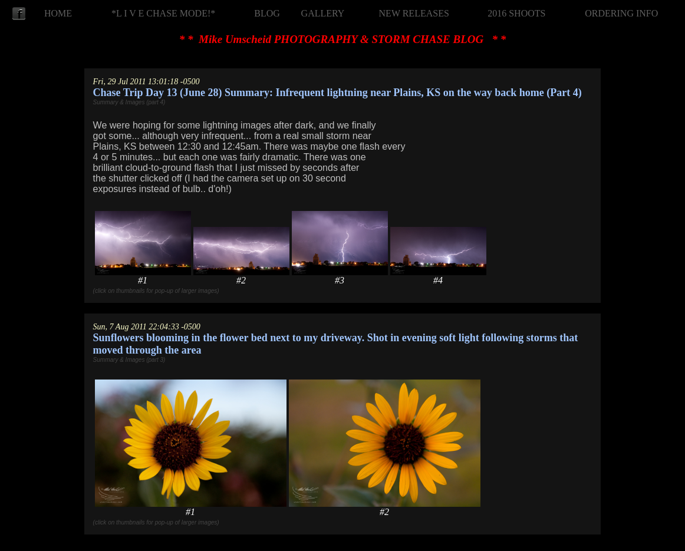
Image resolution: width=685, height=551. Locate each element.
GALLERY (323, 13)
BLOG (267, 13)
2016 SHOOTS (516, 13)
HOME (58, 13)
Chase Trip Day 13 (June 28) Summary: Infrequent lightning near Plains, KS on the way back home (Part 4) (337, 92)
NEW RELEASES (414, 13)
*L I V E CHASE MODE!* (163, 13)
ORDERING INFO (621, 13)
